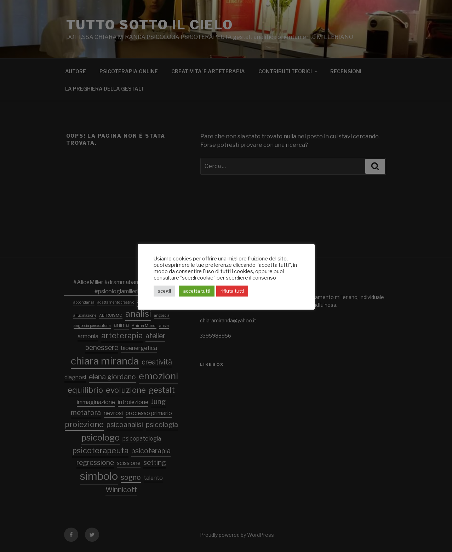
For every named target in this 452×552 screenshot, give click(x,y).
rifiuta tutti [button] (232, 291)
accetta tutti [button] (196, 291)
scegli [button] (164, 291)
